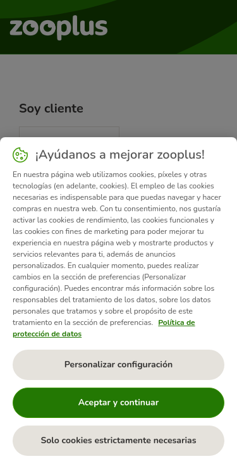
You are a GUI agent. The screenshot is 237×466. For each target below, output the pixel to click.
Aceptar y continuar (118, 402)
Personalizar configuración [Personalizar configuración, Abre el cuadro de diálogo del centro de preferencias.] (118, 365)
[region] (118, 301)
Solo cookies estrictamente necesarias (118, 440)
